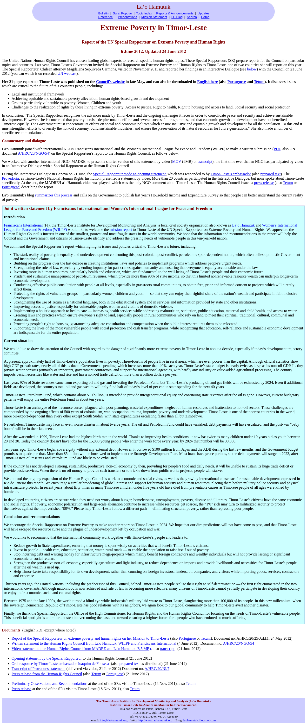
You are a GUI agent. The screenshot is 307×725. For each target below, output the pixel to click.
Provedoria (10, 178)
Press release (21, 689)
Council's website (110, 82)
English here (207, 82)
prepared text (270, 174)
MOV (176, 161)
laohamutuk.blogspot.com (199, 720)
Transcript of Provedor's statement (39, 669)
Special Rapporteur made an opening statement (129, 174)
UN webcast (67, 73)
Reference (105, 17)
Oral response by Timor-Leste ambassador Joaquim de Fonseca (60, 664)
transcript (205, 161)
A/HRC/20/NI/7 (157, 669)
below (252, 69)
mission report (121, 229)
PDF (277, 149)
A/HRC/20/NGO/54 (33, 153)
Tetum (259, 82)
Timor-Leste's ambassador (231, 174)
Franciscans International (23, 225)
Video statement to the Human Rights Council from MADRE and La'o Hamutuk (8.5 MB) (81, 649)
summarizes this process (54, 195)
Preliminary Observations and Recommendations (49, 683)
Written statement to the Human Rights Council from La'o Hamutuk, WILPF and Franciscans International (94, 643)
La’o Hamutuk (243, 225)
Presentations (127, 17)
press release (264, 183)
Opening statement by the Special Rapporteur (47, 658)
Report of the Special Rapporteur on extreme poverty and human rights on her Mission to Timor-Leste (90, 638)
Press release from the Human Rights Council (47, 674)
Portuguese (236, 82)
